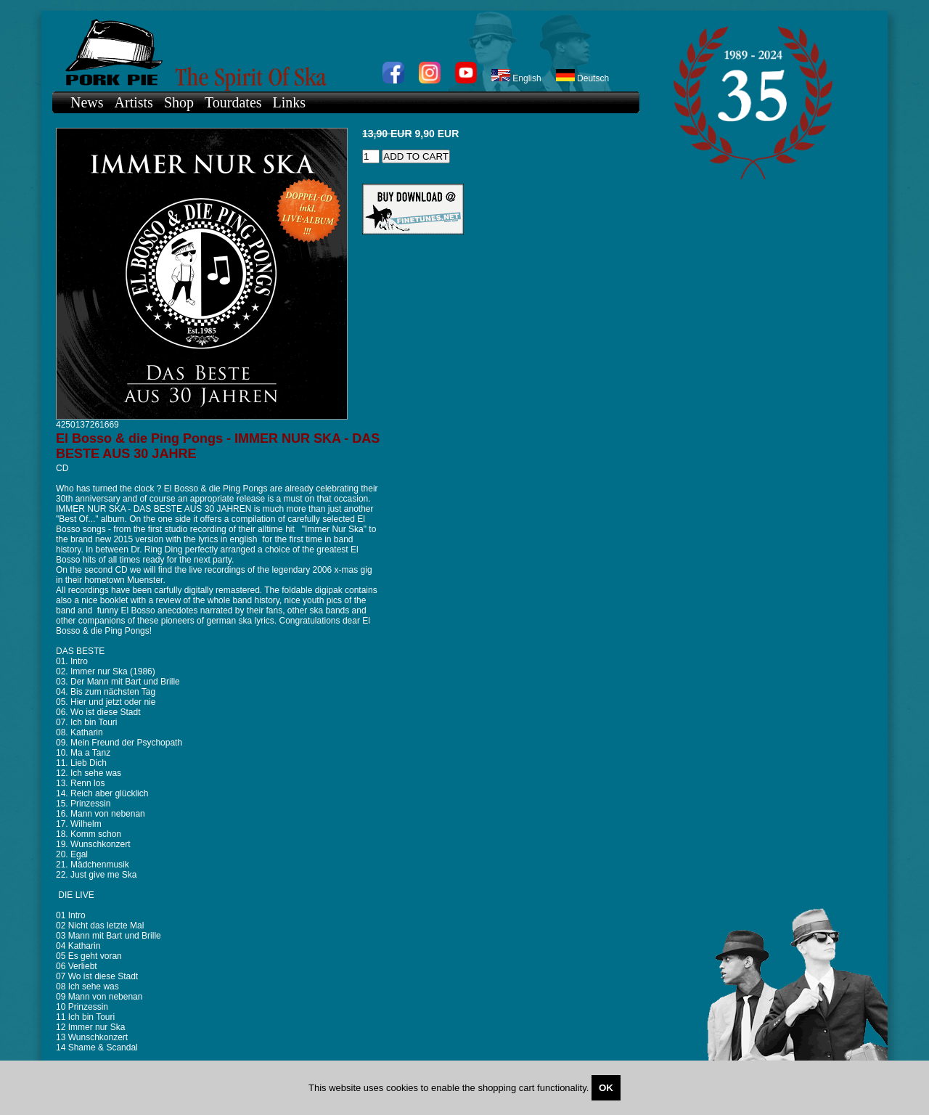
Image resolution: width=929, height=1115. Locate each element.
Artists (134, 102)
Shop (179, 102)
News (87, 102)
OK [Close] (606, 1087)
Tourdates (233, 102)
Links (289, 102)
